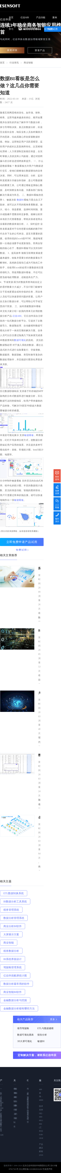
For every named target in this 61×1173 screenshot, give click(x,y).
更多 (52, 1019)
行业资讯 (14, 62)
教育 (15, 1107)
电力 (14, 1099)
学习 (11, 29)
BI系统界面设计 (12, 959)
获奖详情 (12, 50)
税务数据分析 (11, 951)
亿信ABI (24, 17)
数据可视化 (20, 340)
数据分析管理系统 (13, 918)
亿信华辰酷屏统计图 (15, 975)
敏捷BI (41, 1041)
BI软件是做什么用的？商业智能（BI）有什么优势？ (39, 631)
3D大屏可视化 (24, 1041)
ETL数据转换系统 (13, 893)
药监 (15, 1116)
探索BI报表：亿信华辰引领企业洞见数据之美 (39, 569)
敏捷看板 (29, 435)
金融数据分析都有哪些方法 (19, 1008)
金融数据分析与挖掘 (15, 1000)
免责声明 (48, 1169)
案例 (54, 17)
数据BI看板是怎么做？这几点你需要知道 (39, 755)
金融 (15, 1091)
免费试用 (21, 550)
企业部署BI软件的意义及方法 (39, 818)
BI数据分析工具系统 (15, 901)
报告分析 (42, 1035)
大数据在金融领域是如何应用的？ (39, 693)
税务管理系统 (11, 909)
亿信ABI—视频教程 (1, 1114)
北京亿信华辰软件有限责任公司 (36, 1165)
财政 (14, 1091)
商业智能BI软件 (12, 992)
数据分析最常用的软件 (16, 983)
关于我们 (48, 29)
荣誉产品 (40, 50)
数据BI (20, 200)
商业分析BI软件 (12, 926)
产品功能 (40, 17)
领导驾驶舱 (23, 1028)
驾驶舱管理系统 (12, 967)
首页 (11, 17)
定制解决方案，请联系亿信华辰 (37, 1055)
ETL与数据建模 (45, 1028)
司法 (15, 1099)
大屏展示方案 (11, 934)
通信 (14, 1107)
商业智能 (28, 62)
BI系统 (27, 1115)
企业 (14, 1116)
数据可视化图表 (25, 1035)
